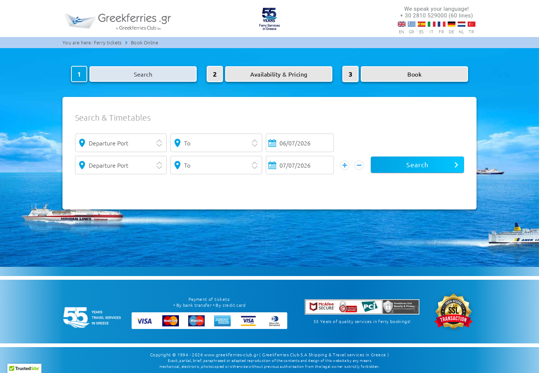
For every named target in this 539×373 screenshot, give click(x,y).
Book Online (144, 42)
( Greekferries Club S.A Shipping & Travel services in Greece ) (324, 354)
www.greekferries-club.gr (231, 354)
